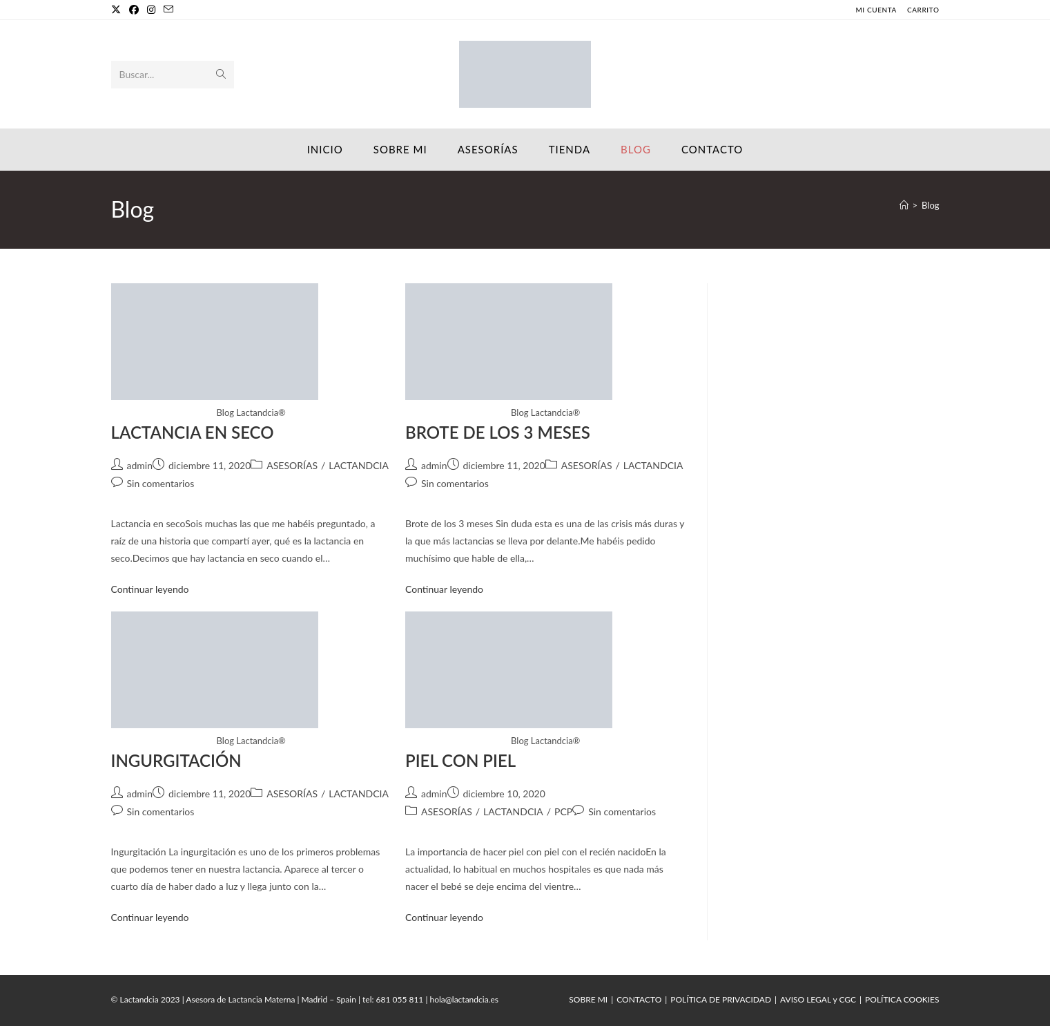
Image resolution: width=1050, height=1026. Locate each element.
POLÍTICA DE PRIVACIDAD (720, 999)
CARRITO (923, 10)
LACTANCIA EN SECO (192, 432)
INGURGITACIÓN (176, 760)
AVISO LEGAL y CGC (818, 999)
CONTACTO (638, 999)
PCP (563, 811)
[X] (118, 10)
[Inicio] (904, 205)
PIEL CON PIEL (460, 760)
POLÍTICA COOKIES (902, 999)
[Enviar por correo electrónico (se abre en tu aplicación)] (168, 10)
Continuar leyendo (150, 589)
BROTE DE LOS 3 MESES (497, 432)
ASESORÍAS (292, 465)
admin (140, 465)
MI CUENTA (875, 10)
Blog (930, 205)
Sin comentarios (161, 483)
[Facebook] (134, 10)
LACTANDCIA (359, 465)
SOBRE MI (588, 999)
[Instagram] (151, 10)
